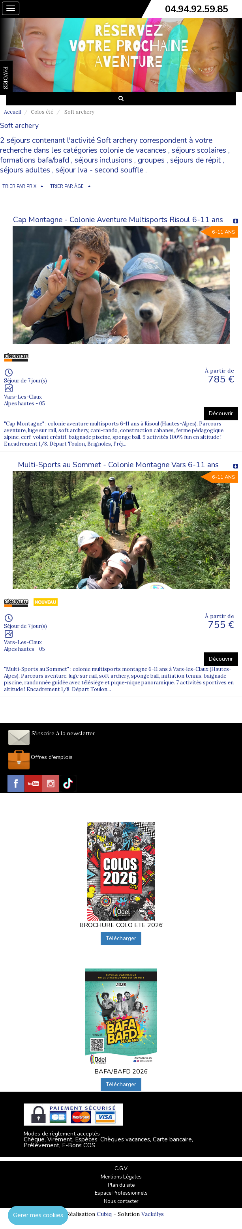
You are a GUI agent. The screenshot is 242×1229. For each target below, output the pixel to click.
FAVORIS (5, 77)
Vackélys (152, 1214)
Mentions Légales (121, 1176)
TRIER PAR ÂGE (67, 186)
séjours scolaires (199, 150)
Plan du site (121, 1185)
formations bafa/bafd (34, 160)
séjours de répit (195, 160)
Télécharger (121, 938)
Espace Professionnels (121, 1193)
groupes (151, 160)
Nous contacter (121, 1201)
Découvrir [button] (221, 413)
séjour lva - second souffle (99, 170)
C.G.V (121, 1168)
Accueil (12, 112)
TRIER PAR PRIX (19, 186)
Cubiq (104, 1214)
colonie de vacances (132, 150)
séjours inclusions (103, 160)
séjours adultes (25, 170)
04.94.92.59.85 (196, 9)
